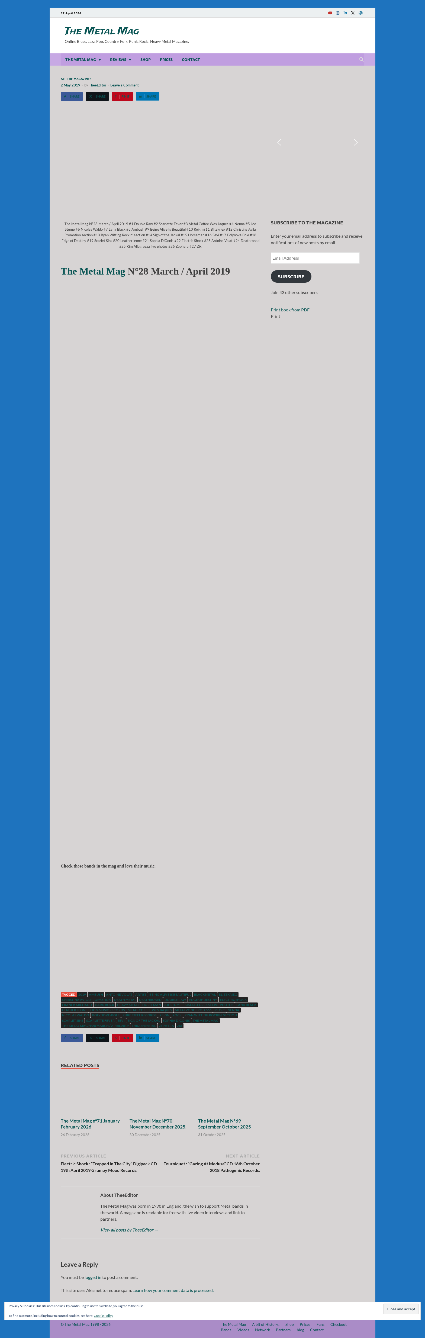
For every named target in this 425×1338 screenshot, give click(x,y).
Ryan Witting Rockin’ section (211, 1015)
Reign (164, 1015)
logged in (93, 1277)
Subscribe (291, 276)
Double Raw (175, 1000)
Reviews (118, 59)
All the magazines (76, 78)
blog (300, 1329)
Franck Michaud (77, 1005)
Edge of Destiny (203, 1000)
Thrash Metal (144, 1026)
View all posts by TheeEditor (129, 1229)
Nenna (233, 1010)
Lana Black (246, 1005)
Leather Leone (74, 1010)
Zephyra (166, 1026)
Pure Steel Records (139, 1015)
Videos (243, 1329)
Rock (177, 1015)
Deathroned (150, 1000)
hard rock (104, 1005)
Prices (166, 59)
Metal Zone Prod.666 (193, 1010)
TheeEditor (97, 85)
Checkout (338, 1324)
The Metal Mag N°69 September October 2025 (224, 1124)
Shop (145, 59)
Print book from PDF (290, 309)
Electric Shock (233, 1000)
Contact (191, 59)
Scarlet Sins (72, 1020)
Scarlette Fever (100, 1020)
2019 (82, 994)
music (219, 1010)
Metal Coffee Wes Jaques (150, 1010)
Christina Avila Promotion (86, 1000)
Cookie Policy (103, 1316)
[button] (279, 142)
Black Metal (205, 994)
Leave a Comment (124, 85)
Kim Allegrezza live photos (209, 1005)
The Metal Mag (102, 31)
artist (140, 994)
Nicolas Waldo (75, 1015)
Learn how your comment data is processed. (173, 1290)
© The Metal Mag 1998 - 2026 (86, 1324)
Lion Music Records (107, 1010)
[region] (317, 142)
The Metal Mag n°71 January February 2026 (90, 1124)
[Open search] (362, 59)
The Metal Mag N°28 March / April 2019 (95, 1026)
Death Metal (125, 1000)
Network (262, 1329)
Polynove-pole (106, 1015)
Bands (226, 1329)
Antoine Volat (119, 994)
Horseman (151, 1005)
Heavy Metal (128, 1005)
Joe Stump (173, 1005)
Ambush (96, 994)
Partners (283, 1329)
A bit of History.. (265, 1324)
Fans (320, 1324)
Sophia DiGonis (176, 1020)
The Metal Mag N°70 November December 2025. (158, 1124)
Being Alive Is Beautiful (170, 994)
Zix (179, 1026)
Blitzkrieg (228, 994)
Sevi (121, 1020)
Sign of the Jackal (144, 1020)
